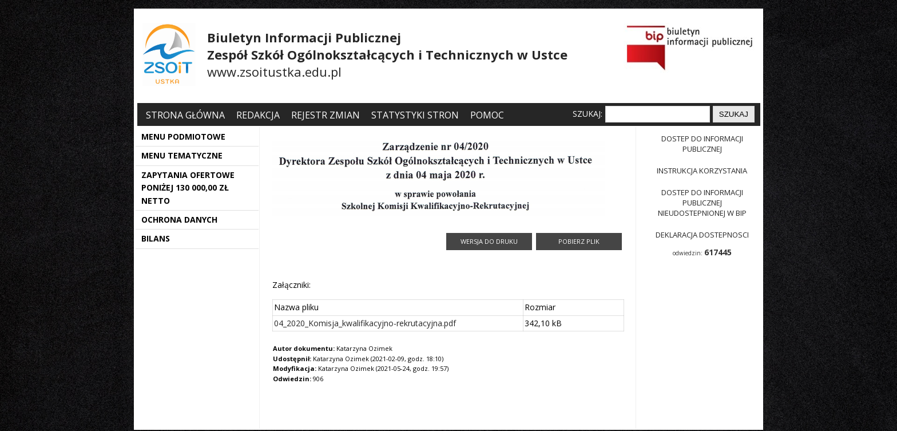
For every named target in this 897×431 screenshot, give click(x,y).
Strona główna (186, 115)
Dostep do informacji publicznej (702, 143)
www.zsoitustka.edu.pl (274, 71)
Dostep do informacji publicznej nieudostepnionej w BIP (702, 202)
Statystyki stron (415, 115)
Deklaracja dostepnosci (702, 235)
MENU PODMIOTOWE (183, 136)
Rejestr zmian (325, 115)
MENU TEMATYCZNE (182, 155)
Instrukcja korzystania (702, 170)
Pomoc (487, 115)
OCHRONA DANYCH (179, 219)
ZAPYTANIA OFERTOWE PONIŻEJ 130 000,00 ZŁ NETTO (188, 187)
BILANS (155, 238)
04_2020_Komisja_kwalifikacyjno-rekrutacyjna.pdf (365, 323)
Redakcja (258, 115)
